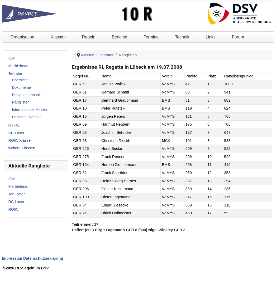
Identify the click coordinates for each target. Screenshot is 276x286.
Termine (151, 37)
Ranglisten (20, 102)
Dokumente (21, 87)
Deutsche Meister (26, 117)
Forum (238, 37)
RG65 (13, 209)
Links (210, 37)
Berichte (119, 37)
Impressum (12, 258)
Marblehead (18, 66)
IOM (11, 58)
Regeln (89, 37)
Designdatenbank (26, 95)
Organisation (22, 37)
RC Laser (16, 133)
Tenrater (15, 73)
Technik (182, 37)
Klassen (58, 37)
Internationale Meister (29, 109)
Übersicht (19, 80)
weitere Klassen (21, 148)
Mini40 (13, 125)
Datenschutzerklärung (43, 258)
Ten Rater (16, 194)
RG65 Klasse (19, 140)
